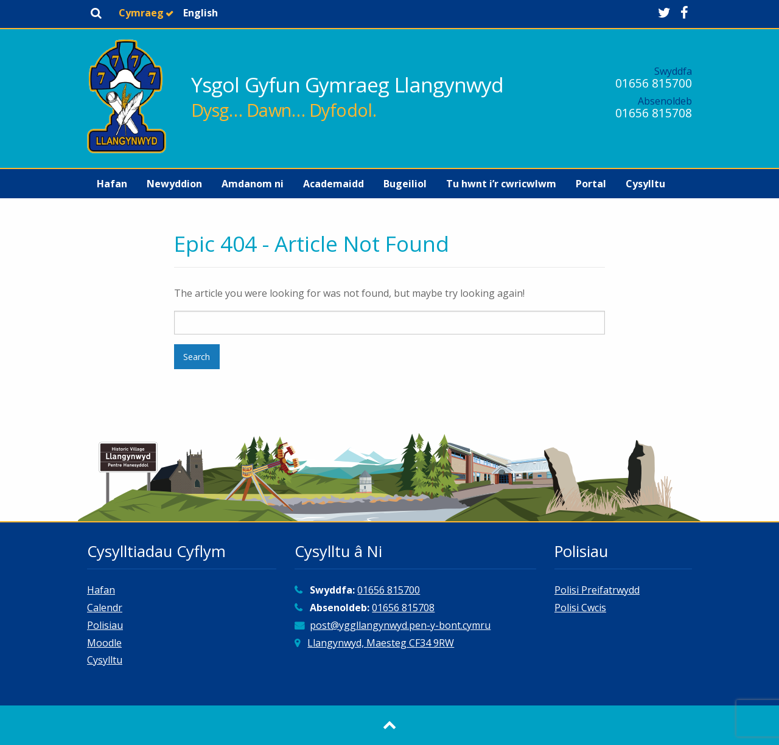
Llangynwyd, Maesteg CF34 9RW (380, 643)
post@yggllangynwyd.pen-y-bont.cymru (400, 625)
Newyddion (174, 183)
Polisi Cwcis (580, 607)
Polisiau (105, 625)
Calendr (104, 607)
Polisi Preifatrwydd (597, 590)
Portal (591, 183)
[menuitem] (112, 183)
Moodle (104, 643)
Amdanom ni (253, 183)
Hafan (112, 183)
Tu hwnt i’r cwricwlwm (501, 183)
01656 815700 (653, 83)
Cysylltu (645, 183)
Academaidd (333, 183)
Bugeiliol (405, 183)
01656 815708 (653, 112)
